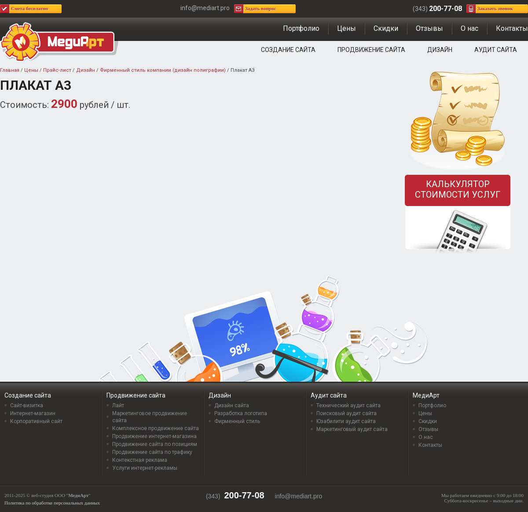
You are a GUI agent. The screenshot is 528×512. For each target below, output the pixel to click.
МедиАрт (426, 395)
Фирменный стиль (237, 421)
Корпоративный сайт (36, 421)
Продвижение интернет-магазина (154, 436)
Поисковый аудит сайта (346, 413)
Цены (346, 28)
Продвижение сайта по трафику (152, 452)
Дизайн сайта (231, 405)
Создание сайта (288, 49)
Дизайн (439, 49)
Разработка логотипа (240, 413)
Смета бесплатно (29, 8)
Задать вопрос (260, 8)
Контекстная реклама (139, 460)
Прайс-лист (57, 70)
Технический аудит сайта (348, 405)
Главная (9, 70)
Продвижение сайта (371, 49)
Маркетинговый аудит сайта (352, 429)
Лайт (118, 405)
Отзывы (429, 28)
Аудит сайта (495, 49)
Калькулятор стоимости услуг (457, 189)
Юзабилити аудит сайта (346, 421)
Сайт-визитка (26, 405)
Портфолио (301, 28)
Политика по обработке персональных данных (52, 502)
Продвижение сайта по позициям (154, 444)
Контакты (512, 28)
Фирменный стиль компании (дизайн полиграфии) (163, 70)
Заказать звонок (495, 8)
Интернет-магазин (32, 413)
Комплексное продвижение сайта (155, 428)
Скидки (386, 28)
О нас (469, 28)
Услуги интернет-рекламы (144, 468)
